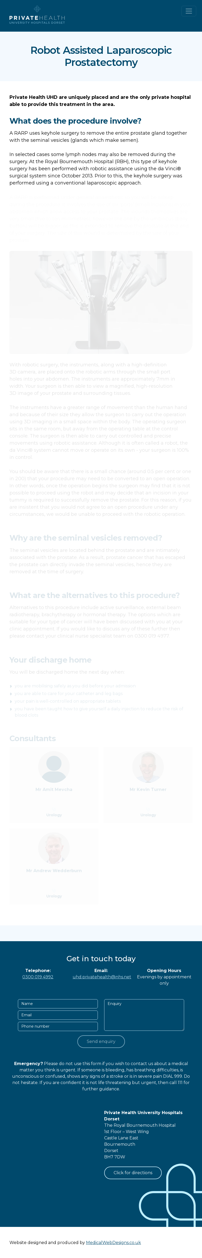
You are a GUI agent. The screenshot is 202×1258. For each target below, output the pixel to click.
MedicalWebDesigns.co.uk (113, 1242)
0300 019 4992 (37, 976)
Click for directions (133, 1172)
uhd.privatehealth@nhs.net (102, 976)
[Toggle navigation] (188, 11)
